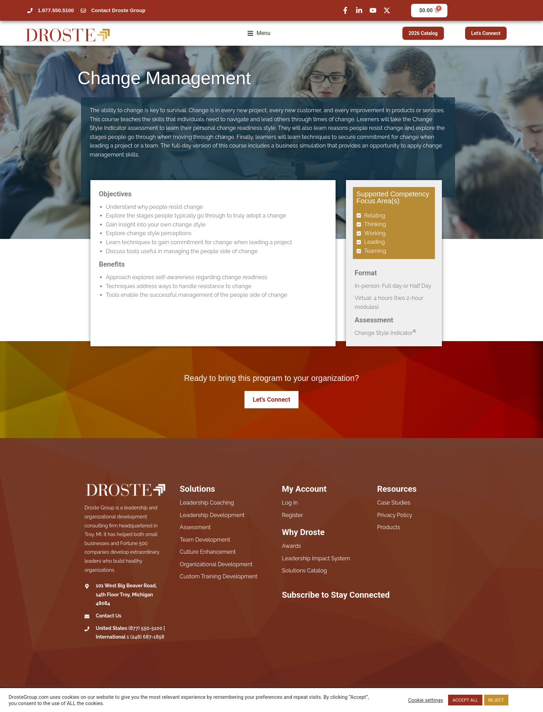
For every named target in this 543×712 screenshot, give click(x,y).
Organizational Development (216, 564)
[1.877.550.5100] (30, 10)
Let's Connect (486, 33)
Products (388, 527)
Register (292, 515)
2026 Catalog (423, 33)
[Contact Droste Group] (83, 10)
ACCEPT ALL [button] (465, 700)
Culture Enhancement (208, 552)
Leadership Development (212, 515)
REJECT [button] (496, 700)
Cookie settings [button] (425, 700)
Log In (290, 502)
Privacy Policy (394, 515)
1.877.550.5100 (56, 10)
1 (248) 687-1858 (145, 637)
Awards (291, 546)
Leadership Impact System (316, 558)
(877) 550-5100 (145, 628)
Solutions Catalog (304, 570)
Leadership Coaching (207, 502)
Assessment (195, 527)
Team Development (205, 539)
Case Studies (393, 502)
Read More (522, 700)
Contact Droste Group (118, 10)
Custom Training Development (218, 576)
